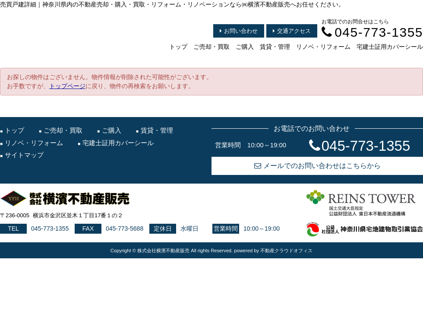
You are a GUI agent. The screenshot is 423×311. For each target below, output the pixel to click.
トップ (178, 46)
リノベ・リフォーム (323, 46)
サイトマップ (24, 155)
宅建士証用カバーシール (390, 46)
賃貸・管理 (275, 46)
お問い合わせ (239, 31)
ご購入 (245, 46)
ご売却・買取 (211, 46)
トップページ (67, 86)
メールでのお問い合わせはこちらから (317, 165)
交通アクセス (292, 31)
